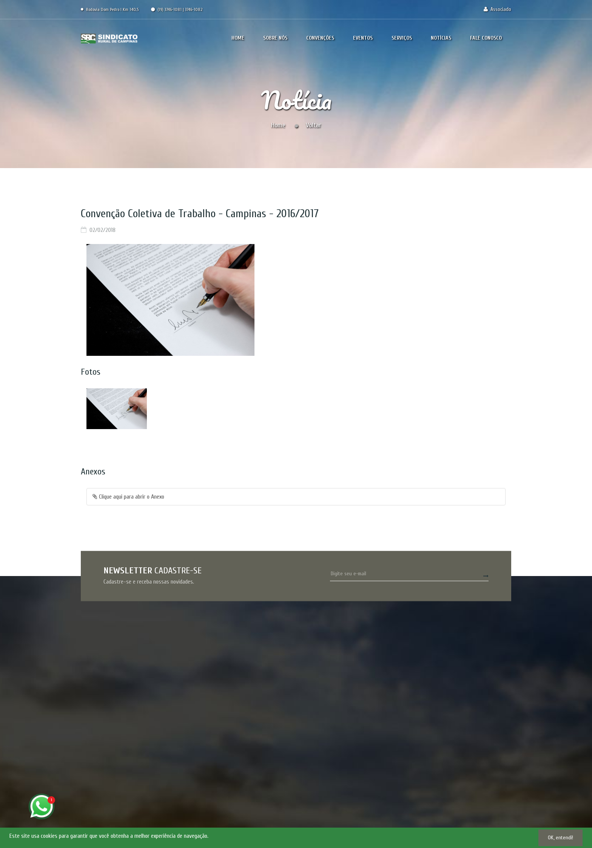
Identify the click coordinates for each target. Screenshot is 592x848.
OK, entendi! (560, 837)
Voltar (313, 125)
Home (278, 125)
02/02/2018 (102, 230)
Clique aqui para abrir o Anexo (128, 496)
